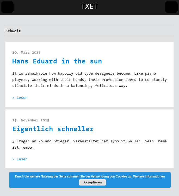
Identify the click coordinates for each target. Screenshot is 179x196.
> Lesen (19, 98)
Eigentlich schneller (53, 129)
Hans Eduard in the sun (57, 62)
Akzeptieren (92, 182)
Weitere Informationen (149, 176)
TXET (89, 7)
